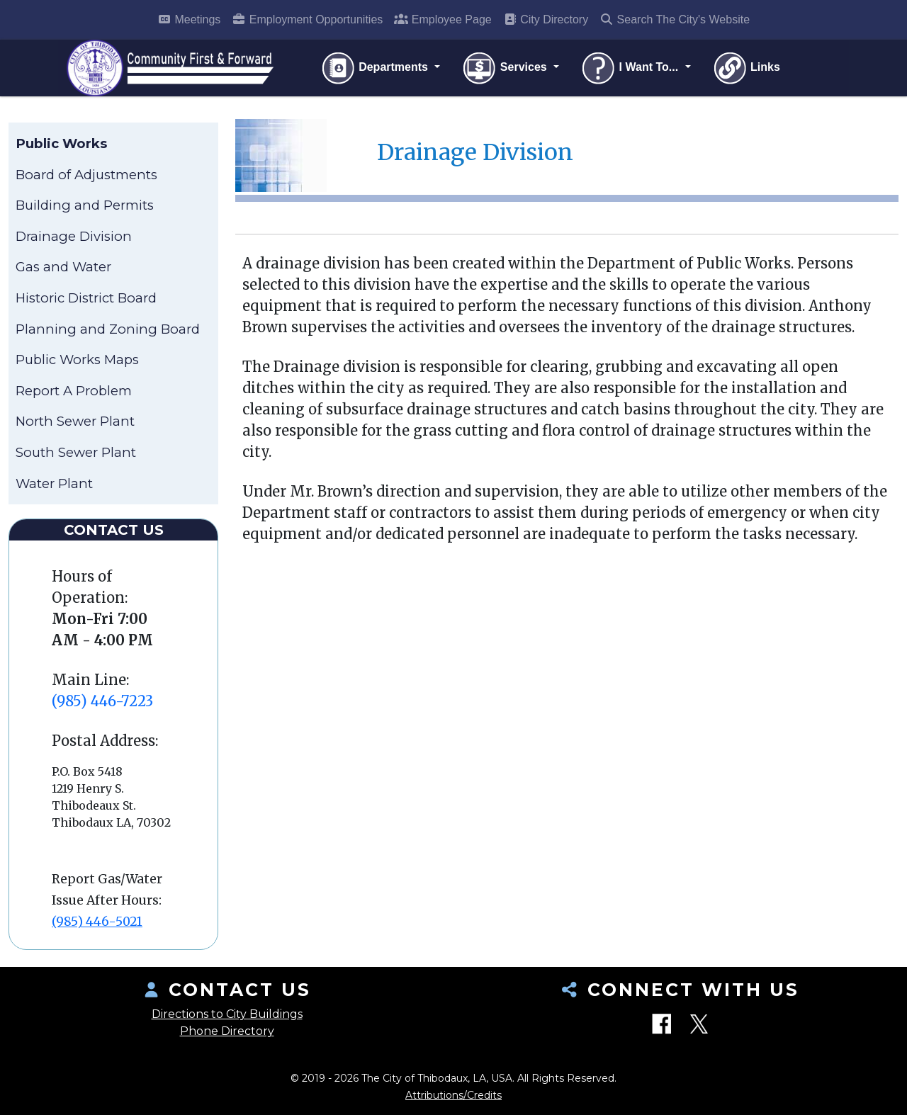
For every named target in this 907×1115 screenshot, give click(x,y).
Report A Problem (74, 391)
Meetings (188, 19)
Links (746, 68)
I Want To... (630, 68)
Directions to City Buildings (227, 1014)
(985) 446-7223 (102, 701)
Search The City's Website (674, 19)
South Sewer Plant (76, 452)
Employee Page (442, 19)
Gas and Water (63, 267)
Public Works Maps (77, 359)
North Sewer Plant (75, 421)
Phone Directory (227, 1031)
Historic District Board (86, 298)
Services (505, 68)
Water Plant (54, 483)
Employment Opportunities (307, 19)
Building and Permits (85, 205)
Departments (376, 68)
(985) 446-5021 (97, 921)
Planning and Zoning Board (108, 329)
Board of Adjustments (86, 174)
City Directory (545, 19)
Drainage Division (74, 236)
